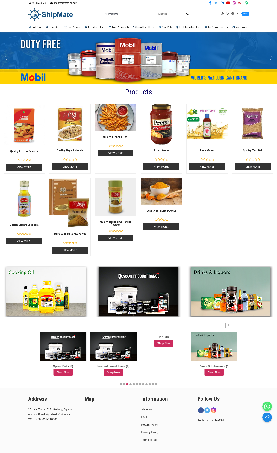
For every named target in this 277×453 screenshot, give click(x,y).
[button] (5, 58)
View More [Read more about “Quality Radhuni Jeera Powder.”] (70, 250)
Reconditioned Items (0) (155, 366)
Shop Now (54, 372)
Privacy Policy (150, 432)
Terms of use (149, 439)
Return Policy (149, 424)
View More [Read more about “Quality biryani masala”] (70, 166)
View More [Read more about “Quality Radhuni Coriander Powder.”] (115, 238)
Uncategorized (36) (54, 366)
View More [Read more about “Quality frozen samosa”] (24, 167)
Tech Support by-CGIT (212, 420)
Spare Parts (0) (105, 366)
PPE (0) (206, 337)
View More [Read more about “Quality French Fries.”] (115, 153)
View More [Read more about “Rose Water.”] (207, 166)
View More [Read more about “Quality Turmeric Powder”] (161, 226)
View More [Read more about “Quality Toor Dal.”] (253, 166)
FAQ (144, 417)
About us (146, 409)
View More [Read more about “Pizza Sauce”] (161, 166)
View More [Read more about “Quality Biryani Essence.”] (24, 241)
